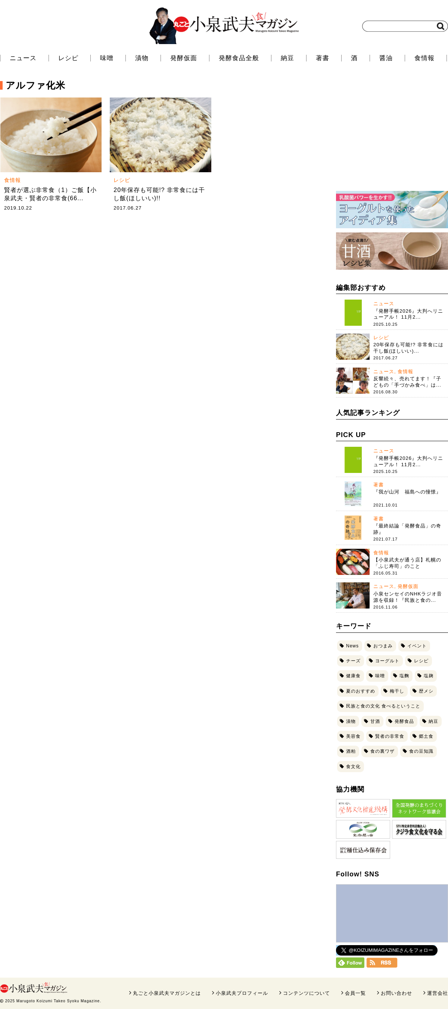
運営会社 (437, 993)
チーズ (353, 660)
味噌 (106, 58)
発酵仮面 (183, 58)
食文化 (353, 766)
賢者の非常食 (389, 736)
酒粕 (351, 751)
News (352, 646)
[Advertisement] (392, 136)
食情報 (424, 58)
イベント (417, 646)
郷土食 (426, 736)
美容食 (353, 736)
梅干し (397, 691)
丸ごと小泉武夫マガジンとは (167, 993)
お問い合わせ (396, 993)
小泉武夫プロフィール (242, 993)
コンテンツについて (306, 993)
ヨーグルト (387, 660)
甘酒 (375, 721)
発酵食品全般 (239, 58)
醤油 (386, 58)
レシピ (68, 58)
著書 (322, 58)
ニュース (23, 58)
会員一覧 (355, 993)
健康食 (353, 675)
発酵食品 (404, 721)
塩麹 (428, 675)
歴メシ (426, 691)
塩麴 (404, 675)
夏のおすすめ (360, 691)
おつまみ (383, 646)
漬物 (142, 58)
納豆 (287, 58)
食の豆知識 (421, 751)
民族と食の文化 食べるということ (383, 706)
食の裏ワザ (382, 751)
